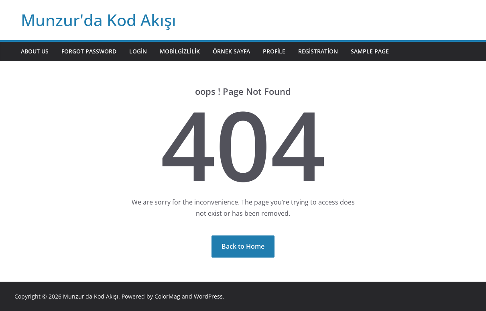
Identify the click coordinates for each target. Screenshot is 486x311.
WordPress (208, 296)
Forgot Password (88, 51)
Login (138, 51)
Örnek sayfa (231, 51)
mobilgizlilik (180, 51)
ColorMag (167, 296)
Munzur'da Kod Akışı (98, 20)
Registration (318, 51)
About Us (35, 51)
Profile (274, 51)
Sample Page (370, 51)
